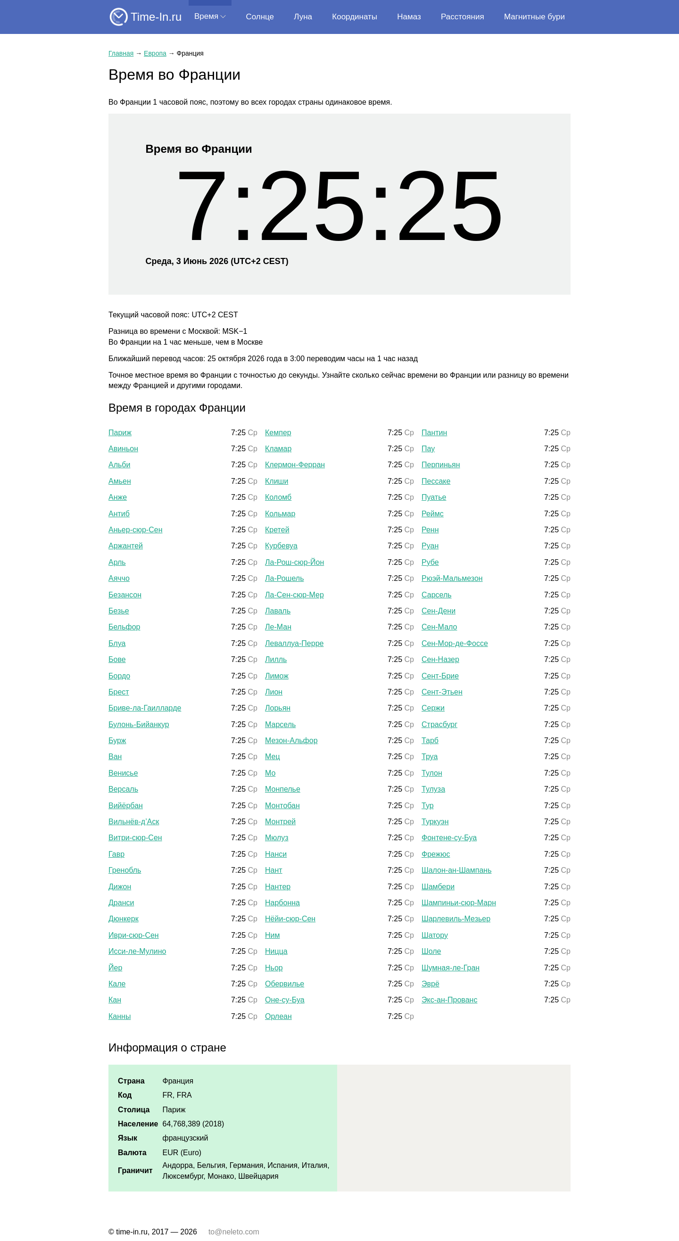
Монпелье (282, 789)
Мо (270, 773)
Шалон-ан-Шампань (457, 870)
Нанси (276, 854)
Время (206, 16)
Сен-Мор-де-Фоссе (455, 643)
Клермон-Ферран (295, 465)
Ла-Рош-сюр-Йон (294, 562)
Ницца (276, 951)
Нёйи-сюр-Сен (290, 919)
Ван (115, 757)
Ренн (430, 530)
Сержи (433, 708)
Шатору (435, 935)
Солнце (260, 16)
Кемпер (278, 433)
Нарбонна (282, 903)
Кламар (278, 449)
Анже (117, 497)
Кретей (277, 530)
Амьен (119, 481)
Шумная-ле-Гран (451, 968)
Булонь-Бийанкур (138, 724)
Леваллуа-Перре (294, 643)
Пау (428, 449)
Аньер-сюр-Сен (135, 530)
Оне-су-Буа (285, 1000)
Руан (430, 546)
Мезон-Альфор (291, 740)
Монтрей (280, 822)
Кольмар (280, 514)
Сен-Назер (440, 659)
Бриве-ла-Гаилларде (144, 708)
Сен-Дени (438, 611)
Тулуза (433, 789)
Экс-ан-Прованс (449, 1000)
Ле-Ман (278, 627)
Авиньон (123, 449)
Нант (273, 870)
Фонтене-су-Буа (449, 838)
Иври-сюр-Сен (133, 935)
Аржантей (125, 546)
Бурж (117, 740)
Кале (116, 984)
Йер (115, 968)
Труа (430, 757)
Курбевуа (281, 546)
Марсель (280, 724)
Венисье (123, 773)
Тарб (430, 740)
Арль (117, 562)
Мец (272, 757)
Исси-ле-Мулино (137, 951)
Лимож (277, 676)
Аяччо (119, 578)
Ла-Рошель (284, 578)
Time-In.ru (156, 16)
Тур (428, 806)
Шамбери (438, 887)
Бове (117, 659)
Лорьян (277, 708)
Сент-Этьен (442, 692)
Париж (120, 433)
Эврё (430, 984)
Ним (272, 935)
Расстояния (462, 16)
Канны (119, 1016)
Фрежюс (436, 854)
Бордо (119, 676)
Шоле (431, 951)
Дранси (121, 903)
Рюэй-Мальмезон (452, 578)
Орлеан (278, 1016)
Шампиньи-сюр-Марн (459, 903)
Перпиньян (441, 465)
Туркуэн (435, 822)
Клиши (276, 481)
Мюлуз (277, 838)
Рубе (430, 562)
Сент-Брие (440, 676)
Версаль (123, 789)
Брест (118, 692)
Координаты (354, 16)
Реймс (433, 514)
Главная (120, 53)
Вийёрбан (125, 806)
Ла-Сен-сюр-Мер (294, 595)
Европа (155, 53)
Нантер (277, 887)
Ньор (274, 968)
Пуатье (434, 497)
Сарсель (437, 595)
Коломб (278, 497)
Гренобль (124, 870)
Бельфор (124, 627)
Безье (118, 611)
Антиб (119, 514)
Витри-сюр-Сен (135, 838)
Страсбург (439, 724)
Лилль (276, 659)
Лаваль (277, 611)
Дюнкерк (123, 919)
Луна (303, 16)
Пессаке (436, 481)
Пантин (434, 433)
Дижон (119, 887)
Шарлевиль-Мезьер (456, 919)
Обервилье (284, 984)
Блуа (116, 643)
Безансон (124, 595)
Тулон (432, 773)
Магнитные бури (534, 16)
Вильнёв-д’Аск (133, 822)
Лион (273, 692)
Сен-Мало (439, 627)
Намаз (409, 16)
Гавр (116, 854)
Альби (119, 465)
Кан (114, 1000)
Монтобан (282, 806)
